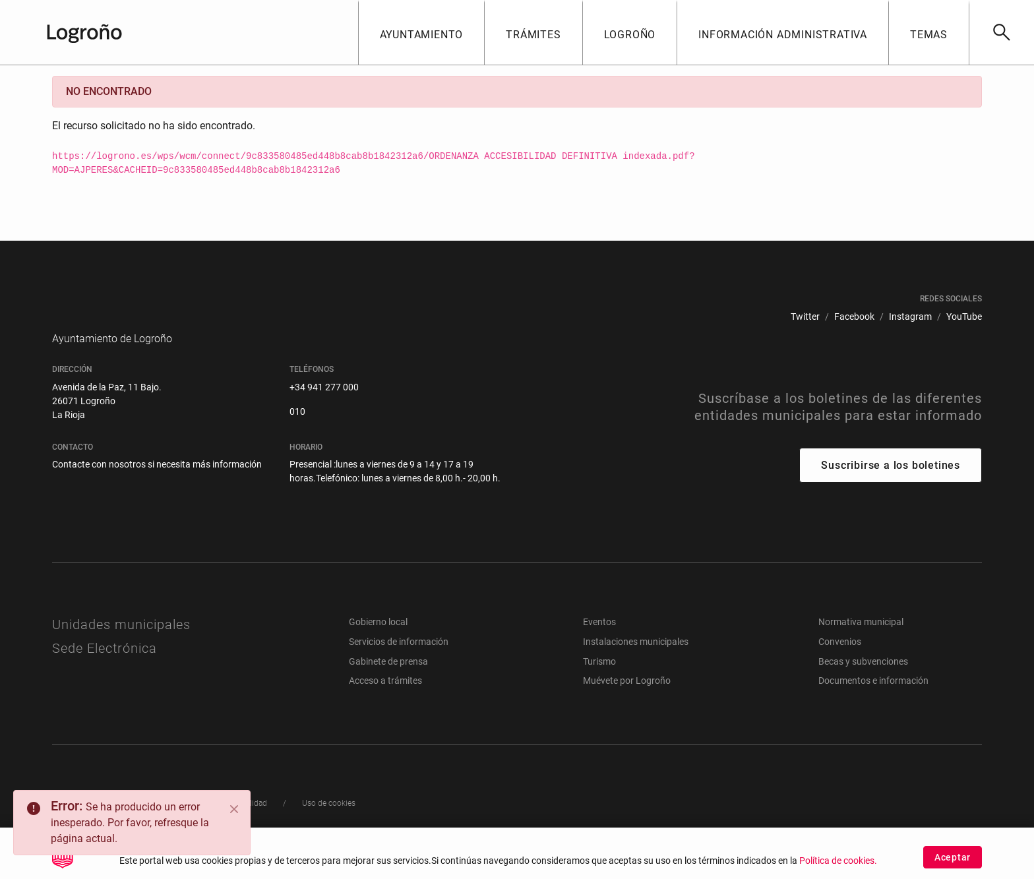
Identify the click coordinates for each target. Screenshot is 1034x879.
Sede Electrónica (104, 668)
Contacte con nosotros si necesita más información (157, 484)
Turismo (599, 681)
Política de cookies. (838, 860)
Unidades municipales (121, 644)
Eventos (599, 641)
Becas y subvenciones (863, 681)
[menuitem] (805, 317)
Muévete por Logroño (627, 700)
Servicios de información (398, 661)
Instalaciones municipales (635, 661)
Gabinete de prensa (388, 681)
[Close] (234, 809)
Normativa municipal (860, 641)
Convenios (839, 661)
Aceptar (952, 857)
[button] (421, 32)
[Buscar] (1001, 32)
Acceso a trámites (385, 700)
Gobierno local (378, 641)
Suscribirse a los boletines (890, 485)
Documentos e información (873, 700)
